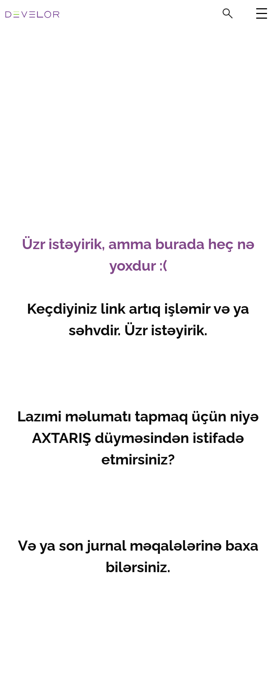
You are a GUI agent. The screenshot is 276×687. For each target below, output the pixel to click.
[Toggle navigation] (261, 15)
